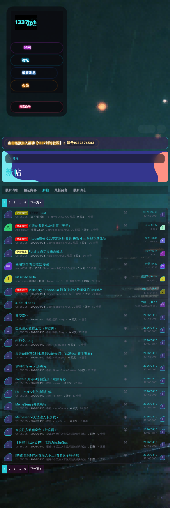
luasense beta (25, 277)
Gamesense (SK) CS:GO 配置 (63, 230)
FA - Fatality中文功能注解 (33, 392)
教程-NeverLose (56, 345)
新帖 (45, 190)
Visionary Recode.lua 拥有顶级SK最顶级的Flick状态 (65, 290)
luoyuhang (150, 293)
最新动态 (79, 190)
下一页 (35, 202)
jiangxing (21, 281)
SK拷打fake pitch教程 (31, 366)
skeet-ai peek (25, 303)
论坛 (25, 60)
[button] (60, 73)
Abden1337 (22, 230)
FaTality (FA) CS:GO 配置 (61, 217)
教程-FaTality (54, 396)
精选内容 (30, 190)
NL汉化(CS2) (24, 341)
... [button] (20, 202)
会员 (25, 85)
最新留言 (60, 190)
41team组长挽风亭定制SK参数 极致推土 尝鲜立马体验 (67, 238)
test (43, 212)
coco (154, 254)
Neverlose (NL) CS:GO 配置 (59, 268)
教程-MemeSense (57, 408)
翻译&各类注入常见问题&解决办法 (66, 434)
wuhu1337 (21, 268)
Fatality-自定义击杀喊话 (46, 251)
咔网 (27, 48)
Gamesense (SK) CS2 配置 (62, 243)
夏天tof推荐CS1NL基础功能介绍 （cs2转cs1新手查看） (54, 353)
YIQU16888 (150, 241)
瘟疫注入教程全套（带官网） (36, 328)
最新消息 (29, 73)
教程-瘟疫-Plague (56, 319)
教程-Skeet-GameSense (61, 370)
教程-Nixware (54, 383)
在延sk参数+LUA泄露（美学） (50, 225)
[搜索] (161, 129)
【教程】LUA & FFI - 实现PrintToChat (41, 442)
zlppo (154, 229)
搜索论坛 (25, 106)
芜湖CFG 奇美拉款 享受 (32, 264)
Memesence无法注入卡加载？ (37, 417)
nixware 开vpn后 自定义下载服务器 (40, 379)
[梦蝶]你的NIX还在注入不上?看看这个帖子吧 (47, 455)
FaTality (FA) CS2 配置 (59, 256)
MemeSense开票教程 (30, 404)
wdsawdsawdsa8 (146, 306)
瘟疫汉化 (21, 315)
